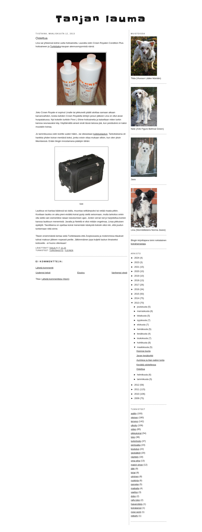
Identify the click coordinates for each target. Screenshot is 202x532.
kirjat (133, 472)
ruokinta (135, 480)
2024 (137, 257)
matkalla (135, 488)
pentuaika (136, 445)
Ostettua (140, 369)
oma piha (135, 460)
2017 (137, 284)
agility (134, 413)
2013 (137, 302)
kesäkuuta (142, 333)
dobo (133, 496)
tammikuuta (143, 379)
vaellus (134, 492)
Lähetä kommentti (44, 267)
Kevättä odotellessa (146, 364)
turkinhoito (56, 250)
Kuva (81, 204)
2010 (137, 394)
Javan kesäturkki (144, 355)
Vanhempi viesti (119, 272)
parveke (135, 484)
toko (133, 437)
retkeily (134, 516)
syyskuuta (142, 320)
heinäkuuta (143, 329)
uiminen (135, 476)
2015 (137, 294)
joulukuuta (142, 306)
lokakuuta (142, 315)
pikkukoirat (136, 433)
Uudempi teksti (43, 272)
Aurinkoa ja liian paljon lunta (150, 360)
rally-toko (135, 500)
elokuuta (141, 324)
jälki (133, 468)
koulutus (135, 449)
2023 (137, 262)
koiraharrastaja (138, 243)
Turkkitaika (55, 46)
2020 (137, 271)
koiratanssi (136, 508)
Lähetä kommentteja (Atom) (55, 279)
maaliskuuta (143, 347)
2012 (137, 384)
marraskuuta (143, 311)
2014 (137, 298)
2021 (137, 267)
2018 (137, 280)
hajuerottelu (137, 504)
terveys (134, 421)
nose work (136, 512)
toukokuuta (143, 338)
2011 (137, 389)
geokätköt (136, 453)
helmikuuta (142, 374)
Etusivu (81, 272)
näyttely (135, 457)
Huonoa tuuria (143, 351)
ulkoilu (134, 425)
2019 (137, 275)
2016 (137, 289)
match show (137, 464)
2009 (137, 398)
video (133, 429)
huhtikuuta (142, 342)
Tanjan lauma (101, 19)
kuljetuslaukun (100, 134)
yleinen (69, 250)
